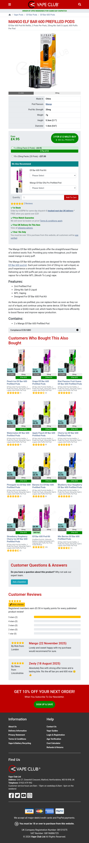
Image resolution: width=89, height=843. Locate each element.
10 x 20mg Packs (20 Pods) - (28, 156)
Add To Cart (71, 197)
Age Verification (54, 739)
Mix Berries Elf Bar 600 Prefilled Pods (69, 537)
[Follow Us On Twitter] (18, 795)
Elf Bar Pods (31, 15)
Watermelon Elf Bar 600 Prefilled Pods (18, 434)
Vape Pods (18, 15)
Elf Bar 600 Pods (47, 15)
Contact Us (51, 726)
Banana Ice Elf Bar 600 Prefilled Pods (43, 486)
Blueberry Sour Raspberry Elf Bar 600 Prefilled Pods (70, 486)
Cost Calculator (53, 743)
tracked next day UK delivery (60, 211)
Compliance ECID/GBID (44, 330)
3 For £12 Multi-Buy (64, 138)
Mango (49, 104)
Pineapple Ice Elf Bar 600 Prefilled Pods (19, 486)
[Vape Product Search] (80, 4)
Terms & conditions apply (51, 221)
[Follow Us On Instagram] (30, 795)
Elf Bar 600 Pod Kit (38, 170)
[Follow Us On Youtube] (24, 795)
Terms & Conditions (17, 739)
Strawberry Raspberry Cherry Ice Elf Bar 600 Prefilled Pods (17, 539)
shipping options (25, 228)
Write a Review (17, 604)
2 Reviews (28, 203)
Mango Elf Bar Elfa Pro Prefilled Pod (45, 183)
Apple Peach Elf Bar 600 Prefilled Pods (43, 434)
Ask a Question (19, 582)
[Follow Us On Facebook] (11, 795)
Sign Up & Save (44, 704)
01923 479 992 (25, 783)
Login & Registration (56, 735)
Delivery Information (17, 731)
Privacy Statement (16, 735)
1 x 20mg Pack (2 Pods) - (44, 150)
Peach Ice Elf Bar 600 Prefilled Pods (17, 382)
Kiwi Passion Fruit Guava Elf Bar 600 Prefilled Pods (70, 382)
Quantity (16, 197)
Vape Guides (52, 731)
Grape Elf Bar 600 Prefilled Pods (40, 382)
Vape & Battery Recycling (19, 743)
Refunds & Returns (55, 747)
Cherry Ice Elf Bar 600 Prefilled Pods (68, 434)
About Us (12, 726)
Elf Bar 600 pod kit (17, 265)
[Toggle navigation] (9, 4)
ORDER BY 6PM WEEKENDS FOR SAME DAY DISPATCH (44, 11)
